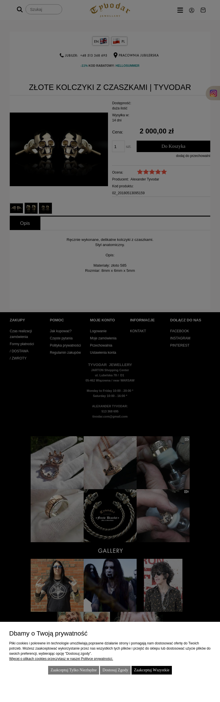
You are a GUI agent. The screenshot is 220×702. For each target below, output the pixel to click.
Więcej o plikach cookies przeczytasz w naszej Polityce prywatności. (61, 659)
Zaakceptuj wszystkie (152, 670)
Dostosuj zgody (115, 670)
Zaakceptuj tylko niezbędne (73, 670)
